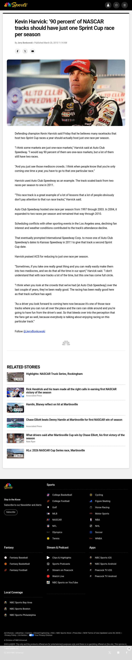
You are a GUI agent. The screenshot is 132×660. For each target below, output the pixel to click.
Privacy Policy (10, 635)
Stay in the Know (12, 499)
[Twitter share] (25, 51)
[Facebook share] (17, 51)
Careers (28, 633)
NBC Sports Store (63, 633)
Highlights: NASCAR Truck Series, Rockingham (54, 374)
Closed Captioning (41, 633)
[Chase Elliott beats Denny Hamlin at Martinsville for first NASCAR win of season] (15, 423)
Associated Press (34, 396)
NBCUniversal (21, 640)
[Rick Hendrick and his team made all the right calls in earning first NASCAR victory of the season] (15, 392)
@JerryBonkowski (34, 331)
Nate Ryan (30, 441)
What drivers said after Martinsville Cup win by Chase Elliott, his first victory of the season (75, 436)
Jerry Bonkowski (25, 43)
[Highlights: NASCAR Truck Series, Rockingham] (15, 377)
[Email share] (32, 51)
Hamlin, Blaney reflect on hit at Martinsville (52, 404)
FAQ (53, 633)
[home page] (16, 5)
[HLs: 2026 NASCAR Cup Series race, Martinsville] (15, 453)
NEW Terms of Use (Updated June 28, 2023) (101, 633)
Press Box (77, 633)
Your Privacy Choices (44, 635)
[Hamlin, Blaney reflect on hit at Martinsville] (15, 407)
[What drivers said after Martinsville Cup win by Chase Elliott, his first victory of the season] (15, 438)
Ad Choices (9, 633)
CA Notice (22, 635)
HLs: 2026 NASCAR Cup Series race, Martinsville (55, 450)
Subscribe (10, 512)
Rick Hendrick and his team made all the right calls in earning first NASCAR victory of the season (71, 391)
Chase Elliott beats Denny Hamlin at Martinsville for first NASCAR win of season (74, 419)
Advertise (20, 633)
